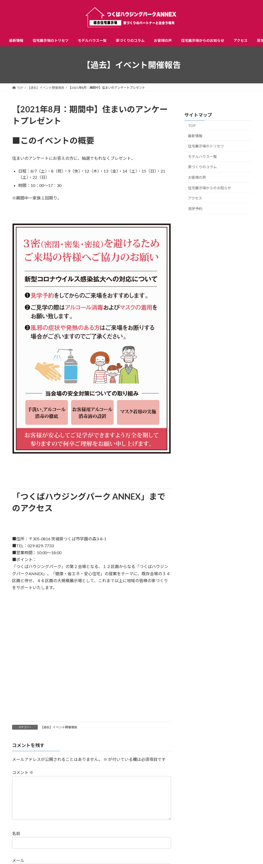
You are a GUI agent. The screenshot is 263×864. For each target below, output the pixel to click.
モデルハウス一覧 (202, 156)
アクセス (195, 198)
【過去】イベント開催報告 (58, 727)
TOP (192, 125)
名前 (16, 833)
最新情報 (195, 136)
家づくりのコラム (202, 167)
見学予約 (195, 208)
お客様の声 (197, 177)
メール (18, 860)
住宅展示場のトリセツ (206, 146)
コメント (22, 772)
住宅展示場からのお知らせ (209, 188)
